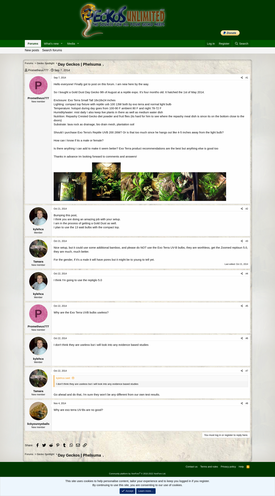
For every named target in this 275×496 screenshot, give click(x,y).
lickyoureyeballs (38, 423)
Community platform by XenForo (137, 473)
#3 (247, 241)
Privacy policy (228, 466)
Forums (33, 43)
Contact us (191, 466)
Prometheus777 (38, 70)
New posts (32, 50)
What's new (51, 43)
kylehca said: (63, 378)
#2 (247, 208)
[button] (61, 43)
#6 (247, 338)
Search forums (52, 50)
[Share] (241, 78)
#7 (247, 371)
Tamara (38, 261)
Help (241, 466)
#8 (247, 403)
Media (71, 43)
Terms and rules (209, 466)
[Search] (241, 43)
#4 (247, 273)
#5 (247, 306)
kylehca (38, 229)
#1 (247, 77)
